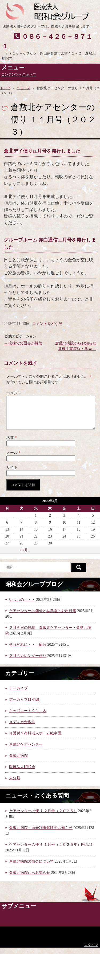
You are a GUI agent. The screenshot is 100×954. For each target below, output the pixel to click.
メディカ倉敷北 (22, 728)
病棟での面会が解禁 (23, 343)
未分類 (14, 784)
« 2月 (24, 557)
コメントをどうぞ (47, 324)
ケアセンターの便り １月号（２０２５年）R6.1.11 (51, 851)
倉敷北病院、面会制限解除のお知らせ (41, 834)
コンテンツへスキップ (18, 74)
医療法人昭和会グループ (49, 10)
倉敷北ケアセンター (26, 751)
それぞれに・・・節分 (27, 651)
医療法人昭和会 (22, 773)
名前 (11, 444)
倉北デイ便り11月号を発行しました (42, 151)
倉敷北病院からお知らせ (29, 879)
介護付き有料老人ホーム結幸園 (35, 740)
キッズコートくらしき (27, 717)
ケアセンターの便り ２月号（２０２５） (43, 817)
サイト (12, 474)
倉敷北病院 (18, 762)
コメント (13, 393)
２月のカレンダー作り (27, 662)
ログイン (91, 951)
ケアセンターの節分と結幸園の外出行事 (42, 617)
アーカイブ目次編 (24, 706)
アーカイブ (18, 695)
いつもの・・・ (22, 606)
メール (13, 459)
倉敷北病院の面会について (31, 868)
